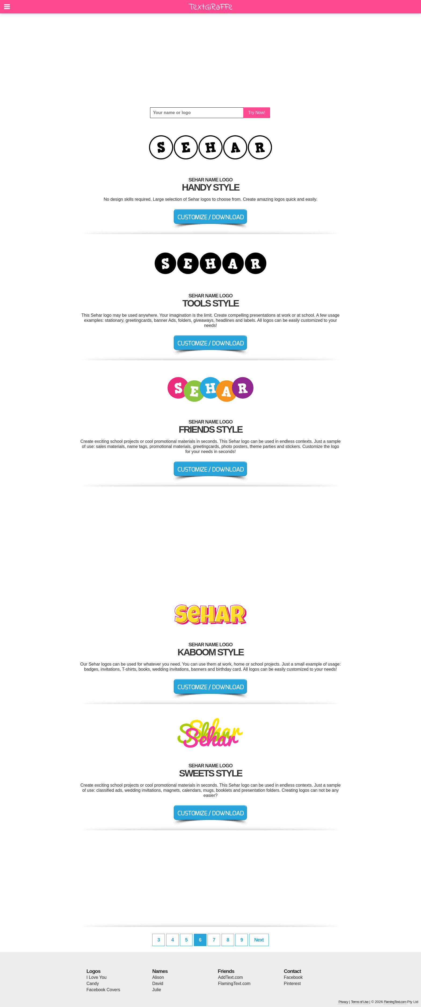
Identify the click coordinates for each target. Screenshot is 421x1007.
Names (160, 971)
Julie (156, 989)
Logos (93, 971)
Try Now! (256, 112)
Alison (158, 977)
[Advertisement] (210, 60)
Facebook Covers (103, 989)
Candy (92, 983)
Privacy (343, 1002)
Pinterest (292, 983)
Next (259, 940)
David (157, 983)
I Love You (96, 977)
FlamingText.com (234, 983)
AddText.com (230, 977)
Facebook (293, 977)
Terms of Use (359, 1002)
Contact (292, 971)
